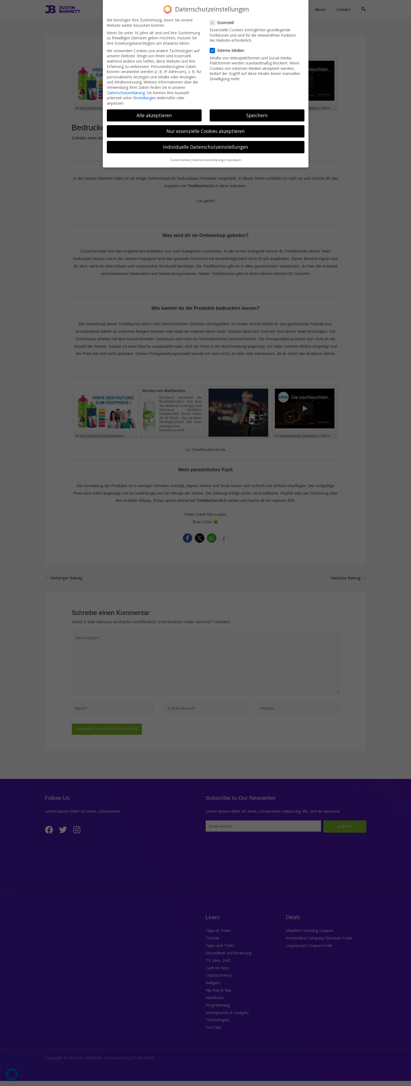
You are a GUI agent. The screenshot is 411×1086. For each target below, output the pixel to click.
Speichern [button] (257, 113)
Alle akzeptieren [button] (154, 113)
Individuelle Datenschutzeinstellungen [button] (205, 145)
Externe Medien (229, 48)
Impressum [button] (233, 158)
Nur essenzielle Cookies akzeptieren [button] (206, 129)
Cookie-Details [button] (180, 158)
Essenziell (223, 20)
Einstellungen (144, 96)
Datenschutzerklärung (126, 90)
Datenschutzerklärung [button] (208, 158)
